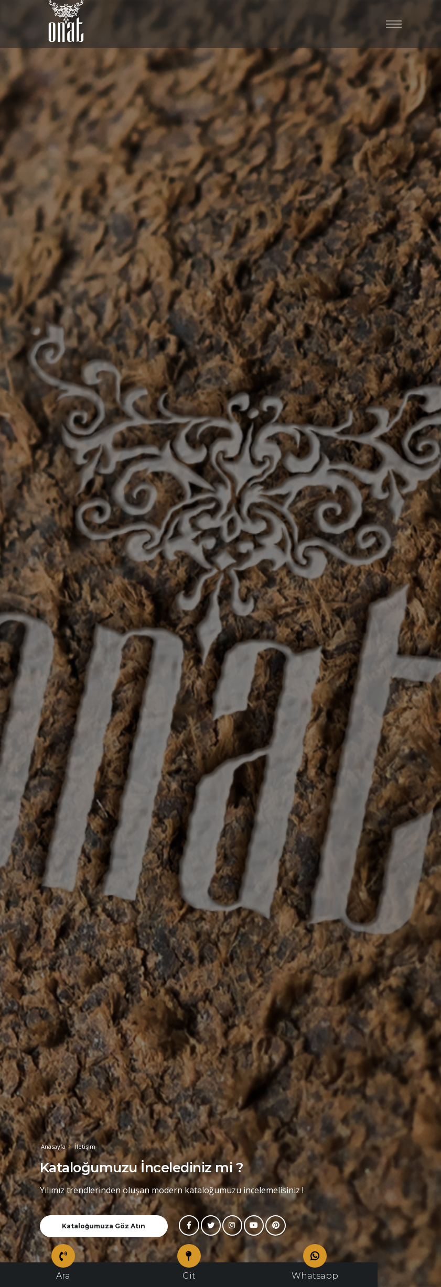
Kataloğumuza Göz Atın (103, 1226)
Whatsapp (315, 1271)
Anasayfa (53, 1146)
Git (189, 1271)
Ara (63, 1271)
